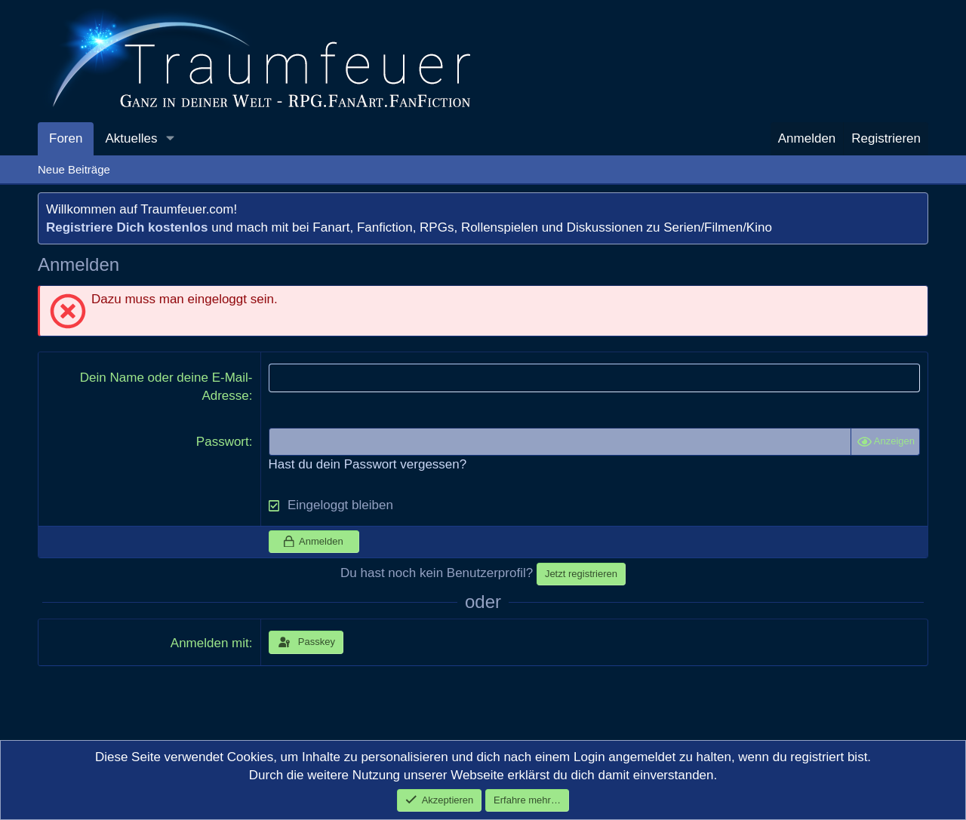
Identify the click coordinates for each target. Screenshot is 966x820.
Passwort (222, 442)
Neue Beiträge (74, 169)
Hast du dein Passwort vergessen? (368, 464)
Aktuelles (131, 138)
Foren (65, 138)
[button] (169, 138)
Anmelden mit (210, 643)
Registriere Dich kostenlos (127, 227)
